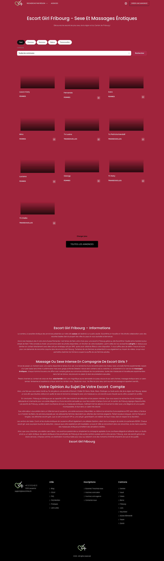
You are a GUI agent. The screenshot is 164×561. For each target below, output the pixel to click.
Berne (122, 500)
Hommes (42, 42)
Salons (52, 42)
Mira (21, 134)
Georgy (67, 176)
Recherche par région (36, 3)
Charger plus (82, 236)
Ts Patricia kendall (116, 134)
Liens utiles (55, 508)
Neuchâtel (123, 512)
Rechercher (139, 53)
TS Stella (23, 218)
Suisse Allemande (126, 516)
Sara (110, 92)
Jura (121, 508)
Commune (20, 47)
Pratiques (54, 504)
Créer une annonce (139, 3)
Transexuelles (65, 42)
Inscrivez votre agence (93, 496)
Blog (52, 488)
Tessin (122, 519)
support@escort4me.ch (23, 491)
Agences (54, 3)
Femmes (31, 42)
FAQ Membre (55, 500)
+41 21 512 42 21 (31, 485)
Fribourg (123, 504)
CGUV (53, 492)
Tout (21, 42)
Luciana (23, 176)
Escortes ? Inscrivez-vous (94, 488)
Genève (122, 488)
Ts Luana (68, 134)
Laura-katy (24, 92)
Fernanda (68, 92)
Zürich (122, 523)
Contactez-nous (91, 500)
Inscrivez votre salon (92, 492)
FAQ (52, 496)
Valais (122, 496)
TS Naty (111, 176)
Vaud (122, 492)
